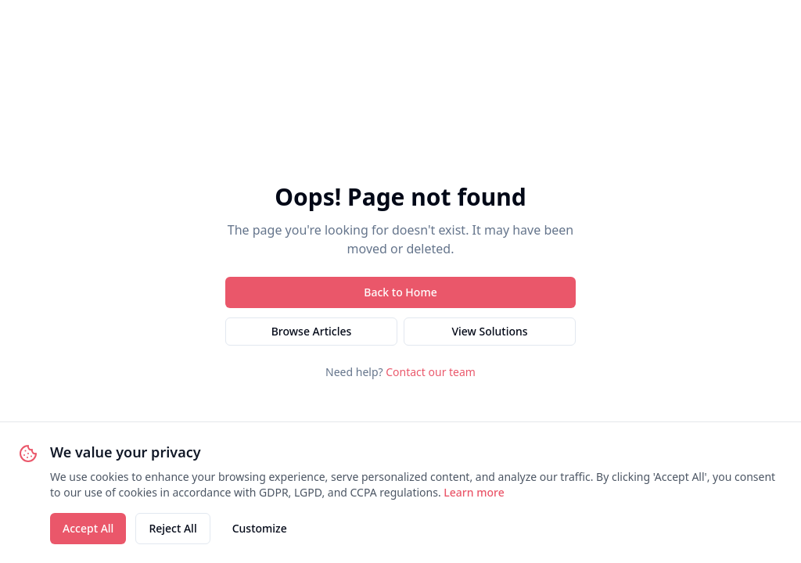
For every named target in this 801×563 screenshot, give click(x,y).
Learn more (474, 492)
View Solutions (489, 331)
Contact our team (431, 371)
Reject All (172, 528)
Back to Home (400, 292)
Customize (259, 528)
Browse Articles (311, 331)
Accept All (88, 528)
